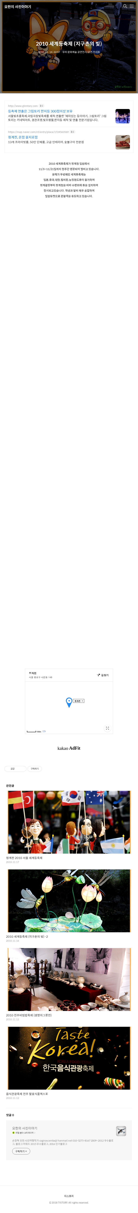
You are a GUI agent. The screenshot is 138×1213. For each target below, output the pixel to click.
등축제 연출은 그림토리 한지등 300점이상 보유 (40, 111)
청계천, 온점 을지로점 (23, 137)
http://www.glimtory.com (23, 105)
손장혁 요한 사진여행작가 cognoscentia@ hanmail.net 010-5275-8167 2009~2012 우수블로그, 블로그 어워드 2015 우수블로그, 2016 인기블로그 (62, 1142)
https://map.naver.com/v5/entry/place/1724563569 (38, 131)
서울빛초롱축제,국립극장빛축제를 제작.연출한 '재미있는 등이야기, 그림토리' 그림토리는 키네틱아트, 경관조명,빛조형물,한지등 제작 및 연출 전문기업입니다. (57, 118)
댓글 (10, 1115)
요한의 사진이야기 (17, 6)
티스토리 (69, 1196)
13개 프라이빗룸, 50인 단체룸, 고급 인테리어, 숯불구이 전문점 (46, 142)
